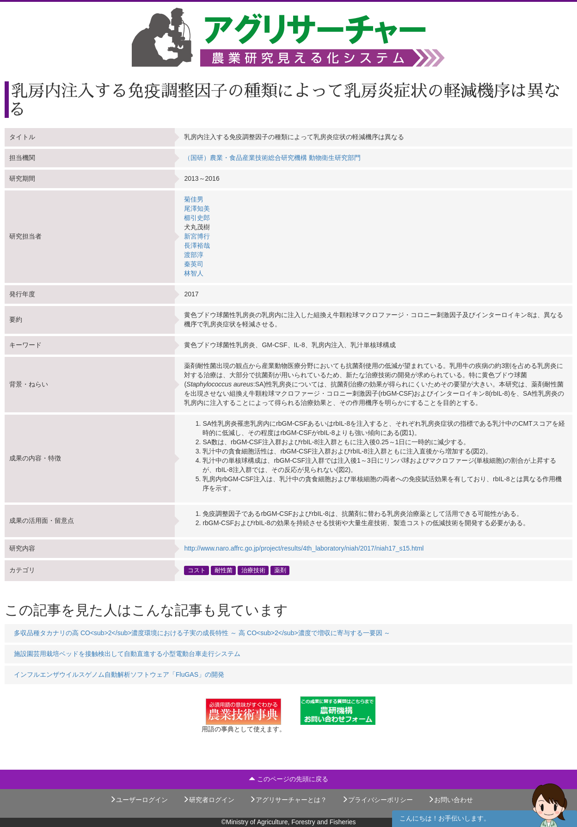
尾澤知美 (197, 208)
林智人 (193, 273)
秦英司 (193, 264)
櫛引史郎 (197, 217)
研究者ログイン (208, 799)
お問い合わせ (450, 799)
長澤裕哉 (197, 245)
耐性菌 (224, 570)
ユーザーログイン (139, 799)
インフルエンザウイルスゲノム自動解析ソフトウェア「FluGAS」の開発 (119, 674)
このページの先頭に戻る (288, 779)
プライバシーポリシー (377, 799)
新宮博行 (197, 236)
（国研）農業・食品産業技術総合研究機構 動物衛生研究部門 (272, 157)
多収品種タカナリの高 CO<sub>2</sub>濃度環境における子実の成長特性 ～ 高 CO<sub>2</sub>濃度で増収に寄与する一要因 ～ (202, 633)
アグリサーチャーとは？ (288, 799)
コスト (197, 570)
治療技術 (253, 570)
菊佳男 (193, 199)
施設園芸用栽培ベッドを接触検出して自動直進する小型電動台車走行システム (127, 653)
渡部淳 (193, 254)
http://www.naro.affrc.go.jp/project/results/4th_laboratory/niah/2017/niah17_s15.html (304, 548)
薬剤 (280, 570)
